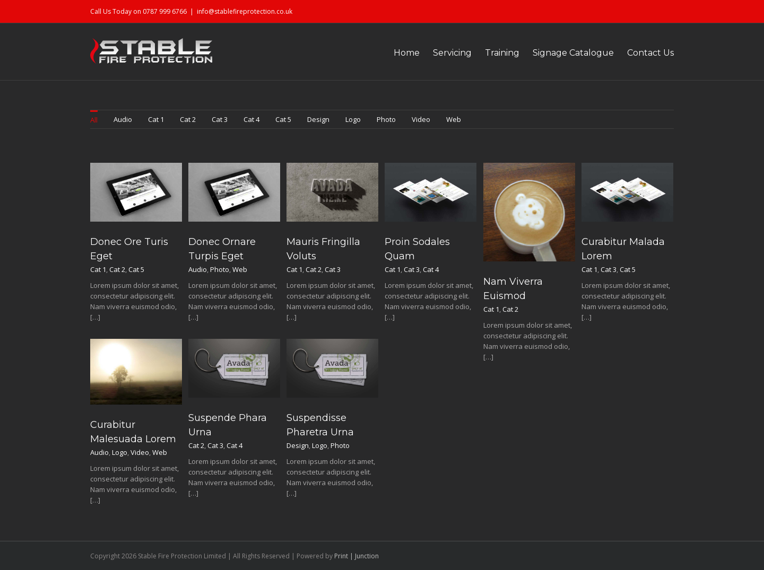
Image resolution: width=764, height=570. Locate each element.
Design (318, 119)
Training (502, 53)
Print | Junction (356, 555)
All (94, 120)
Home (407, 53)
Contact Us (650, 53)
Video (421, 119)
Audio (123, 119)
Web (453, 119)
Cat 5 (283, 119)
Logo (353, 119)
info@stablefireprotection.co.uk (244, 11)
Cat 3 (220, 119)
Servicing (452, 53)
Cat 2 (188, 119)
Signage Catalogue (573, 53)
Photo (386, 119)
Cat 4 (251, 119)
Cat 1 (156, 119)
